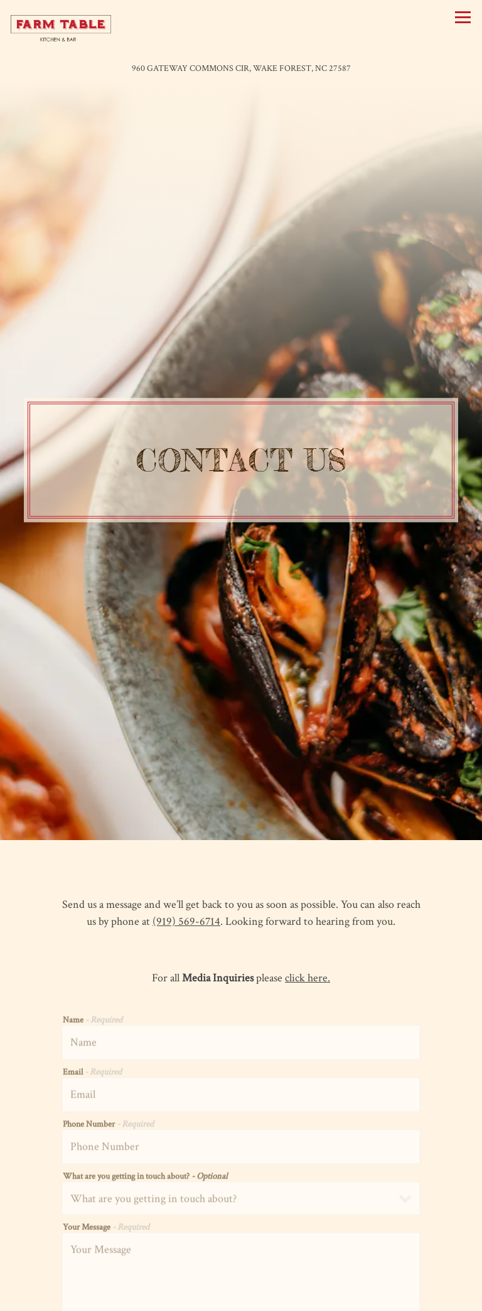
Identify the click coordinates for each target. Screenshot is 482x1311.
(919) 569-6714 (186, 842)
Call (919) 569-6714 (241, 1271)
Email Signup (241, 1297)
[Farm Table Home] (61, 28)
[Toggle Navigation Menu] (463, 17)
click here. (307, 899)
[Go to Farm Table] (241, 68)
